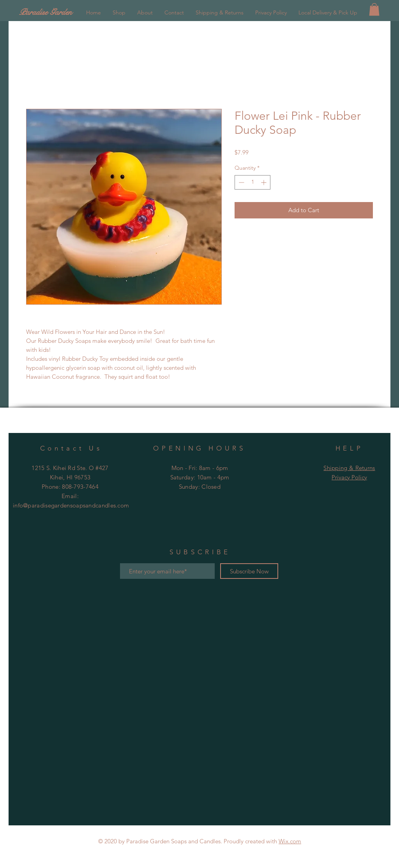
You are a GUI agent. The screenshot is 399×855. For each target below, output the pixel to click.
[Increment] (264, 182)
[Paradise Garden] (66, 12)
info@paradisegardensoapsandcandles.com (71, 505)
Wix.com (290, 841)
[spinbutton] (252, 182)
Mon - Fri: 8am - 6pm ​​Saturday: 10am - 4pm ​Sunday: (200, 477)
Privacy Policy (349, 477)
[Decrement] (240, 182)
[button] (374, 9)
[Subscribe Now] (249, 571)
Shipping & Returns (349, 468)
